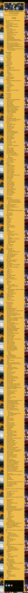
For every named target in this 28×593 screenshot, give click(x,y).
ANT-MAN (8, 217)
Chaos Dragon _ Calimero (10, 334)
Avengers (8, 216)
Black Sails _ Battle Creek (10, 104)
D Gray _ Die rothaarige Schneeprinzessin (12, 349)
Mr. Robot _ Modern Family (10, 150)
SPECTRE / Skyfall (10, 74)
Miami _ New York (10, 113)
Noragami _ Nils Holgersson (10, 419)
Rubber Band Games (9, 571)
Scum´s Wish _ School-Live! (10, 452)
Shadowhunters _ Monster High (11, 284)
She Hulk (9, 243)
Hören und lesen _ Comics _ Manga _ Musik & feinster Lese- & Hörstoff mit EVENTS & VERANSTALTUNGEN (14, 524)
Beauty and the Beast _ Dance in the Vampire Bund (13, 264)
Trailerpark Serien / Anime (9, 302)
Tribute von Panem (9, 86)
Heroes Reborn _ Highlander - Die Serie (12, 131)
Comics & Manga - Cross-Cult (11, 493)
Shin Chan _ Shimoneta (10, 453)
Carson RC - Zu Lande (10, 538)
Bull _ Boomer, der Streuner (10, 105)
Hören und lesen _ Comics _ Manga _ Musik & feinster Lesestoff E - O (14, 498)
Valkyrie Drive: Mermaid (10, 479)
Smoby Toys (8, 578)
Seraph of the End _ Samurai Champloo (12, 442)
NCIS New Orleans (10, 157)
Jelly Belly (9, 514)
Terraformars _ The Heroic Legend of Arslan (12, 468)
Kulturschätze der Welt (11, 520)
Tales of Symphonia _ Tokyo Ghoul (11, 460)
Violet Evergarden (9, 478)
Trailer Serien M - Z (9, 304)
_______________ (8, 51)
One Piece (8, 421)
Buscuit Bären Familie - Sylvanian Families (12, 32)
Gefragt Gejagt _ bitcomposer (11, 533)
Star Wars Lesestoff (9, 249)
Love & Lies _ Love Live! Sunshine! (11, 396)
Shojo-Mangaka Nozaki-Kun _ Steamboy (12, 454)
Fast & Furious (9, 66)
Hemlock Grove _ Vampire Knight (11, 275)
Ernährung (9, 512)
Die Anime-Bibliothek (9, 494)
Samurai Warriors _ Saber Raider (11, 440)
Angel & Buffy (9, 262)
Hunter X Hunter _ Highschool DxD (11, 380)
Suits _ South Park (9, 179)
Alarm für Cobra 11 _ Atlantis (10, 100)
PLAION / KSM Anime (10, 426)
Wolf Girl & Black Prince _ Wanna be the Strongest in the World (15, 481)
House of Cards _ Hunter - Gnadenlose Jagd (12, 132)
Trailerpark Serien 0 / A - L (10, 303)
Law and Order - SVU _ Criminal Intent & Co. (13, 145)
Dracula (8, 268)
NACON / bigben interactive (10, 560)
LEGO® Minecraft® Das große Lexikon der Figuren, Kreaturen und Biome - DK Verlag (15, 47)
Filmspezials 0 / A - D (8, 61)
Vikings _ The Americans (10, 190)
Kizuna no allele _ (9, 394)
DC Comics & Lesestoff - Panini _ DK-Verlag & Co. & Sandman (14, 203)
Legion (8, 236)
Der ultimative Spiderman (11, 242)
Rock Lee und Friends (10, 415)
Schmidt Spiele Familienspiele (10, 38)
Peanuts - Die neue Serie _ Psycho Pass (12, 432)
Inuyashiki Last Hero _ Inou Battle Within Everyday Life (14, 387)
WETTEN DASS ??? (9, 527)
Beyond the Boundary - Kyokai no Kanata (12, 330)
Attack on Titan (9, 321)
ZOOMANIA (8, 91)
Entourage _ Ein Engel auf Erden (11, 124)
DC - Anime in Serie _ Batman (10, 205)
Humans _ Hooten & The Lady (11, 137)
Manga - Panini (9, 505)
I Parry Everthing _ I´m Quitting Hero (12, 388)
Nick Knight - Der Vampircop (10, 277)
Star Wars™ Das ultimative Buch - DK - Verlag (14, 251)
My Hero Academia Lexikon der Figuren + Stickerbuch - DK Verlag (14, 41)
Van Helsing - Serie (9, 295)
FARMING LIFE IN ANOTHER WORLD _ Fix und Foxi (14, 363)
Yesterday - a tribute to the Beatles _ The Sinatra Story (14, 526)
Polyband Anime (9, 428)
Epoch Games (8, 545)
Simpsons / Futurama (9, 446)
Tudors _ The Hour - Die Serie (10, 184)
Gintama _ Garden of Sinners (10, 373)
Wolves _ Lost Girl (9, 297)
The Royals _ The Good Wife (10, 185)
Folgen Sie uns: (7, 583)
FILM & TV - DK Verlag (10, 499)
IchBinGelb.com (9, 500)
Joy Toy (8, 552)
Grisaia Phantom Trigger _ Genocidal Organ (12, 368)
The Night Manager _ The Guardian (11, 189)
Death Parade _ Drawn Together (11, 342)
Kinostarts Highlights (8, 52)
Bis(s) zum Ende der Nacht (11, 290)
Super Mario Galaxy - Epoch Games (11, 34)
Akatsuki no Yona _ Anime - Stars (11, 309)
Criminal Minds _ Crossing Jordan (11, 111)
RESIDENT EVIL (9, 281)
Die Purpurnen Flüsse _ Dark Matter (11, 118)
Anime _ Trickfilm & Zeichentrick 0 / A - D (11, 308)
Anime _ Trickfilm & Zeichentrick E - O (11, 355)
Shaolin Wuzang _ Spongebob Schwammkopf (12, 447)
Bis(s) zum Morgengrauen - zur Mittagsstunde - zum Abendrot (15, 289)
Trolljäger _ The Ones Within (10, 465)
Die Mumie (8, 270)
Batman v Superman (9, 198)
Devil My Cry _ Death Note (10, 341)
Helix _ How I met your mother (11, 133)
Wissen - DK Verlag (9, 519)
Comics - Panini (9, 492)
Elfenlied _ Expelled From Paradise (11, 356)
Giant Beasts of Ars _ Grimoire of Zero (12, 367)
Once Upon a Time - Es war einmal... (11, 159)
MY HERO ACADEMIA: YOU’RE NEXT (12, 402)
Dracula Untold (10, 269)
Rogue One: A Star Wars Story (11, 256)
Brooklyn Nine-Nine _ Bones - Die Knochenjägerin (13, 106)
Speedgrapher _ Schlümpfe (10, 441)
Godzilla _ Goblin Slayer (10, 369)
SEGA (7, 577)
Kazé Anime (8, 395)
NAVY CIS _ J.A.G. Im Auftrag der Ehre (12, 153)
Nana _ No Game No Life (10, 420)
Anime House (8, 316)
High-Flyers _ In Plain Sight (10, 138)
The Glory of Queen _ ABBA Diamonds (12, 525)
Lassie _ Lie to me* (9, 143)
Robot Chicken (9, 258)
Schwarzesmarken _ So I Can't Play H (12, 455)
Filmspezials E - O (8, 65)
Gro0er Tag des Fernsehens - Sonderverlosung (12, 45)
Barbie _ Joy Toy (10, 553)
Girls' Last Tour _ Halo (10, 375)
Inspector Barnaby (9, 139)
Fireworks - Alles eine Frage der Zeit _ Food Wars (13, 362)
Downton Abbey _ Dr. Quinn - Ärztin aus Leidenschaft (14, 119)
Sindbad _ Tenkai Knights (10, 459)
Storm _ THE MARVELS (10, 244)
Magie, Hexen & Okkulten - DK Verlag (12, 506)
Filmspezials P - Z (8, 79)
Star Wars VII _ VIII (9, 257)
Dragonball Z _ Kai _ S (11, 354)
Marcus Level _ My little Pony (10, 407)
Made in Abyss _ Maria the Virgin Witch (12, 406)
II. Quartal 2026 (9, 53)
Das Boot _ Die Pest (9, 117)
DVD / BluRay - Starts (9, 93)
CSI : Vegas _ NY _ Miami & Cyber (11, 112)
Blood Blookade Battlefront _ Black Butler (12, 329)
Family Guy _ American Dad (10, 360)
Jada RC (8, 558)
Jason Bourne (8, 72)
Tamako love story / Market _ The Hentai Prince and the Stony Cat (15, 472)
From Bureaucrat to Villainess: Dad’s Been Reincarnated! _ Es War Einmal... (15, 358)
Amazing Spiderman (9, 218)
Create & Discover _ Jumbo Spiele (11, 539)
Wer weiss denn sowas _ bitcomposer (12, 534)
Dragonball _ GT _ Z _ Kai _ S (11, 350)
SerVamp (8, 283)
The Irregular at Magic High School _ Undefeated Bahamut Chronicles (14, 475)
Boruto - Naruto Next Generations (12, 414)
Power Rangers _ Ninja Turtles (11, 166)
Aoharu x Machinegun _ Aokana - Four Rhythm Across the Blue (15, 310)
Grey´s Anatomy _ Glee (10, 130)
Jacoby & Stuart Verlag (10, 501)
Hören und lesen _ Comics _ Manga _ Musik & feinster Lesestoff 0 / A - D (14, 489)
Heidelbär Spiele (9, 551)
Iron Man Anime (10, 237)
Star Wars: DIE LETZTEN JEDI (11, 255)
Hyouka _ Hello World (10, 382)
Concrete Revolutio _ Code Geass (11, 335)
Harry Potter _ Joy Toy (10, 209)
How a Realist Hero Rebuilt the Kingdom (12, 376)
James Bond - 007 (9, 73)
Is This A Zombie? (9, 276)
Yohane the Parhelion (9, 485)
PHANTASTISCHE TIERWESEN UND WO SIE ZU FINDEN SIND (15, 211)
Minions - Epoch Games (11, 546)
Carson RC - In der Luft (10, 33)
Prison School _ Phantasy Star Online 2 (12, 435)
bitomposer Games (9, 532)
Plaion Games (8, 572)
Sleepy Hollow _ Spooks (10, 178)
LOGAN (8, 229)
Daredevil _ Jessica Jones (11, 235)
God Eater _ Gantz (9, 374)
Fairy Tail (8, 361)
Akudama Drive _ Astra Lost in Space (11, 315)
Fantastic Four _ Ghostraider (10, 225)
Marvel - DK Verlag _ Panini (10, 231)
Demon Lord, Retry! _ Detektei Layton (12, 347)
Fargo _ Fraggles (9, 125)
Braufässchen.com (10, 511)
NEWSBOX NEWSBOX (9, 25)
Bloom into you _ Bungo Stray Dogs (11, 327)
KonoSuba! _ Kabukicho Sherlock (11, 393)
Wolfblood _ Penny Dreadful (10, 296)
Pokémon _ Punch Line (10, 433)
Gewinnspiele (7, 27)
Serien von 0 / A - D (8, 98)
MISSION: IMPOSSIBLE (10, 78)
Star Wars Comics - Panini (11, 250)
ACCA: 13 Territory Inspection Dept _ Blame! (13, 323)
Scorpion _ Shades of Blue (10, 176)
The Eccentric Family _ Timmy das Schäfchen (12, 466)
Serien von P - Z (8, 163)
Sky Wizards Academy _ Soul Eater (11, 448)
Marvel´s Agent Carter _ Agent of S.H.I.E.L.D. (13, 238)
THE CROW (8, 87)
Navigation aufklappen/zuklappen (14, 1)
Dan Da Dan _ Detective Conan (11, 343)
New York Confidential (10, 158)
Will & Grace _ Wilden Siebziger (11, 192)
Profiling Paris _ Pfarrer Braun (11, 165)
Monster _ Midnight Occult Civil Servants (12, 408)
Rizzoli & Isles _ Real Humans (11, 171)
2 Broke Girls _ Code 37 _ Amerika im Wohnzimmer (13, 99)
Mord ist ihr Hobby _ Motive (10, 151)
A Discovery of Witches (10, 263)
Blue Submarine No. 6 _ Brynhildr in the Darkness (13, 328)
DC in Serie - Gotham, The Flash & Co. (12, 204)
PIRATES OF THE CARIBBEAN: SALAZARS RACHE (14, 80)
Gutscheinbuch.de (10, 513)
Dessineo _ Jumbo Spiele (10, 540)
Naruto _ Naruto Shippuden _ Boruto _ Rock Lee (13, 409)
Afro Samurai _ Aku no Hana (10, 322)
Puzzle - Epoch (9, 570)
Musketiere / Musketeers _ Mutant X (11, 152)
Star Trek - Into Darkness (11, 85)
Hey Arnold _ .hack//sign (10, 381)
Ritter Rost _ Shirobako (10, 439)
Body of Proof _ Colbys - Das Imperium (12, 107)
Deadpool (8, 223)
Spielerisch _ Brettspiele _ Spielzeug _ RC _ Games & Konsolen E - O (14, 544)
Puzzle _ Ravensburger (10, 564)
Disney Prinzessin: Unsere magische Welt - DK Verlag (13, 39)
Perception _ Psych (9, 164)
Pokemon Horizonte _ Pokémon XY (12, 434)
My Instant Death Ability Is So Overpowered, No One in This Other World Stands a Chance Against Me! (14, 401)
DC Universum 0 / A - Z (9, 197)
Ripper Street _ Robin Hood (10, 172)
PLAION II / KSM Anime (10, 427)
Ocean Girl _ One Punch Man (10, 422)
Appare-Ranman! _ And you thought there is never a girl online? (15, 317)
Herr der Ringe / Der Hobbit (10, 67)
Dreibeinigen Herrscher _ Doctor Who (12, 120)
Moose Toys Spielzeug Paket (10, 559)
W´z (7, 480)
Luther (8, 146)
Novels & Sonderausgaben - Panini (11, 507)
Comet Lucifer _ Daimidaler (10, 336)
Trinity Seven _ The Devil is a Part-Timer (12, 467)
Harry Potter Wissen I (9, 212)
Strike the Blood (9, 282)
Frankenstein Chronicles (10, 271)
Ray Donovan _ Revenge (10, 170)
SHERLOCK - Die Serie (10, 177)
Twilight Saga (8, 288)
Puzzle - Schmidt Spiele (10, 565)
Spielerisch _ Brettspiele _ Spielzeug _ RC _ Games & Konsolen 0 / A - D (15, 531)
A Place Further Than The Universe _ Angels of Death (13, 314)
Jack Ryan (8, 71)
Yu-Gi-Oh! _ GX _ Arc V (10, 486)
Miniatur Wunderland (9, 28)
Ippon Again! (8, 389)
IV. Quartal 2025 (9, 60)
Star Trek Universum (9, 84)
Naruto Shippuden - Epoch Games (12, 547)
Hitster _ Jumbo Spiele (10, 557)
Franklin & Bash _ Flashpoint (10, 126)
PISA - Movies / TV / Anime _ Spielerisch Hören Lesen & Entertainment (13, 21)
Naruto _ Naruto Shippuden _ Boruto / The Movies (14, 413)
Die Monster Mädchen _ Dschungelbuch (12, 348)
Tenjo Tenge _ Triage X (10, 473)
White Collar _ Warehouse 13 (10, 191)
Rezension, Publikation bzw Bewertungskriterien (12, 26)
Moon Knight (8, 230)
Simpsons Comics (9, 518)
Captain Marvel (9, 222)
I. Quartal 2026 (9, 54)
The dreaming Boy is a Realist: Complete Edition (13, 461)
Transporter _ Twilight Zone (10, 183)
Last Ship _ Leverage (9, 144)
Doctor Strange (9, 224)
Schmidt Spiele (9, 573)
